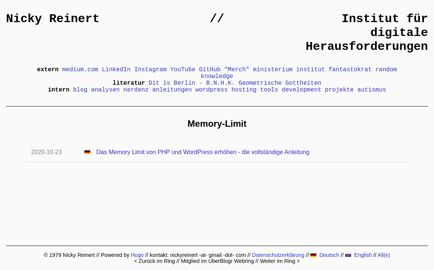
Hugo (137, 255)
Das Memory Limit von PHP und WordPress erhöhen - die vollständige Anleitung (203, 152)
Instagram (150, 69)
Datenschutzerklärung (278, 255)
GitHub (210, 69)
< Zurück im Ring (154, 261)
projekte (339, 90)
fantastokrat (350, 69)
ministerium (273, 69)
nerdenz (135, 90)
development (302, 90)
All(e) (383, 255)
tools (269, 90)
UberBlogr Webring (231, 261)
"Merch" (236, 69)
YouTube (182, 69)
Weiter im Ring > (280, 261)
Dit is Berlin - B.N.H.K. (192, 83)
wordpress (211, 90)
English (358, 255)
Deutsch (324, 255)
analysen (105, 90)
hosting (243, 90)
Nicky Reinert (53, 19)
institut (310, 69)
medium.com (80, 69)
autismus (372, 90)
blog (80, 90)
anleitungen (172, 90)
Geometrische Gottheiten (280, 83)
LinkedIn (116, 69)
